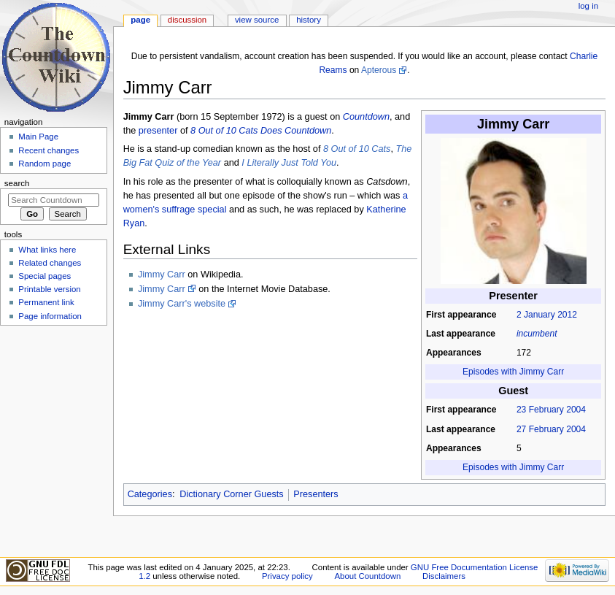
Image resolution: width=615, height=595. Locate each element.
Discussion (187, 19)
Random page (44, 163)
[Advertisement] (53, 440)
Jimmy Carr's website (181, 304)
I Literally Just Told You (288, 163)
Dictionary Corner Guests (231, 494)
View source (257, 19)
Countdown (366, 117)
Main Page (38, 136)
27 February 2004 (551, 429)
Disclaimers (443, 576)
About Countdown (367, 576)
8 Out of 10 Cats (356, 149)
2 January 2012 (547, 315)
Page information (50, 316)
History (308, 19)
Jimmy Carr (161, 274)
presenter (158, 131)
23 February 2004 (551, 409)
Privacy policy (287, 576)
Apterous (378, 70)
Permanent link (46, 302)
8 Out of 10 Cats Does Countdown (260, 131)
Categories (150, 494)
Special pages (44, 276)
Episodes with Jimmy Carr (513, 371)
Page (140, 19)
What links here (47, 249)
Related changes (49, 262)
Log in (588, 5)
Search (17, 183)
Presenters (315, 494)
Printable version (49, 289)
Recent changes (48, 150)
